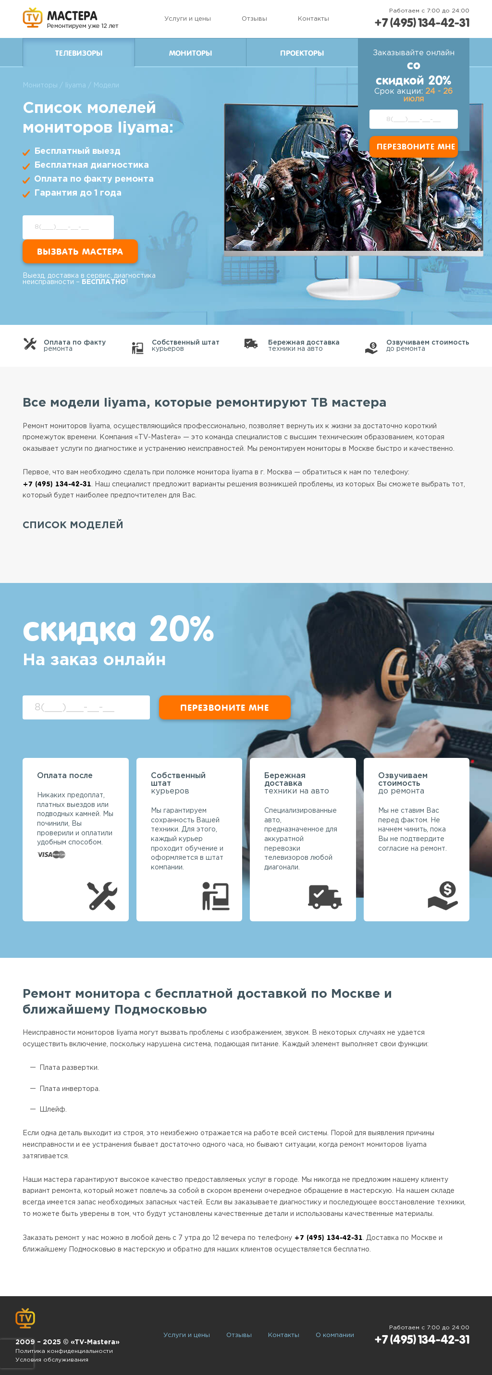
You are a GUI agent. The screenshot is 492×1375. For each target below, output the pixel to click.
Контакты (313, 19)
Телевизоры (78, 53)
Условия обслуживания (51, 1360)
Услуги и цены (187, 19)
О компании (335, 1335)
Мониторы (190, 53)
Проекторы (302, 53)
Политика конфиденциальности (64, 1351)
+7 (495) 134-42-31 (421, 23)
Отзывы (254, 19)
